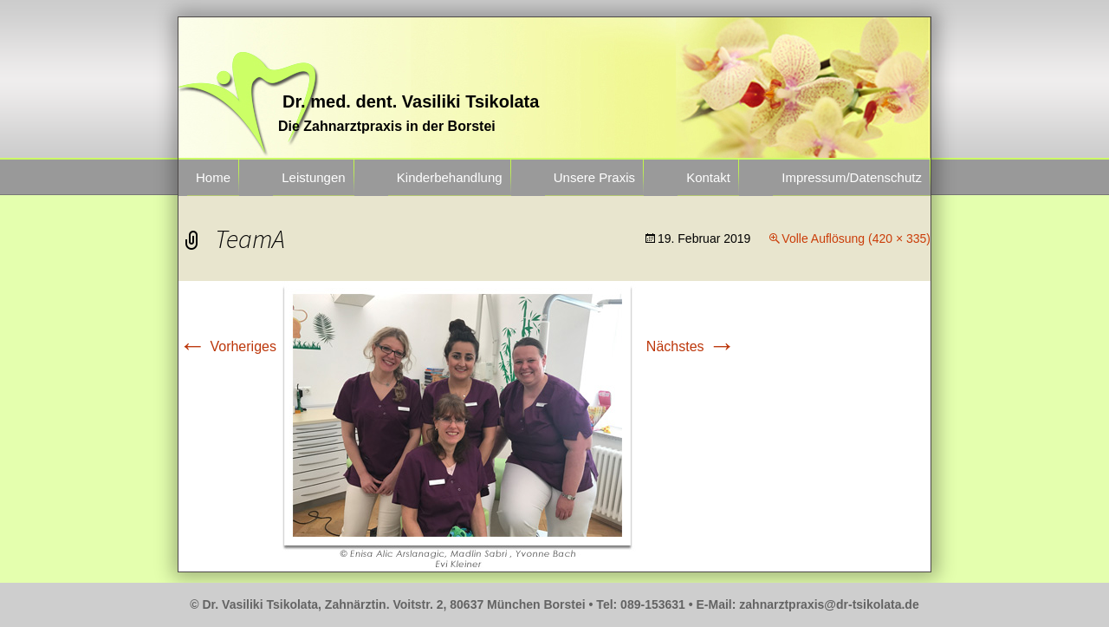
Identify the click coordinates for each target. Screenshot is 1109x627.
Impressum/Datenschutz (851, 177)
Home (213, 177)
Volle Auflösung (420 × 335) (856, 238)
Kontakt (708, 177)
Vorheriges (227, 346)
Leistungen (313, 177)
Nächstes (691, 346)
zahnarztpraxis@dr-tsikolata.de (828, 604)
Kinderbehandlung (450, 177)
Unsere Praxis (594, 177)
